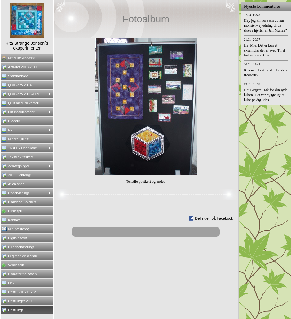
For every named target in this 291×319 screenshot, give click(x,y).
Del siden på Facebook (214, 218)
